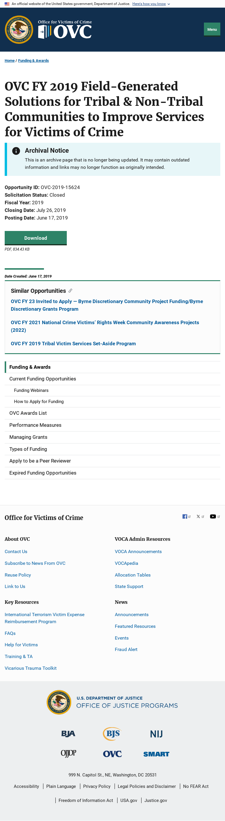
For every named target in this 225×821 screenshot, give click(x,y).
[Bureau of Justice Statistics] (112, 738)
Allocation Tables (133, 575)
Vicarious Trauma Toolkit (31, 668)
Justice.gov (155, 800)
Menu (212, 29)
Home (10, 60)
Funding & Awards (33, 60)
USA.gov (128, 800)
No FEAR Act (196, 786)
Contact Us (16, 551)
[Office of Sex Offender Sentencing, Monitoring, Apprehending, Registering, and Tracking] (156, 752)
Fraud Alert (126, 649)
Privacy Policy (96, 786)
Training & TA (19, 656)
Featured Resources (135, 626)
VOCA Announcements (138, 551)
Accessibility (26, 786)
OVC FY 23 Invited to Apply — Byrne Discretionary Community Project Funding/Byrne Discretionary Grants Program (107, 305)
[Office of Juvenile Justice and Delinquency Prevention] (68, 755)
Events (122, 638)
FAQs (10, 633)
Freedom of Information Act (86, 800)
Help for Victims (21, 644)
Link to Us (15, 586)
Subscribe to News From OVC (35, 563)
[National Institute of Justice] (156, 731)
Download (35, 238)
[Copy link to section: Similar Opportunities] (69, 290)
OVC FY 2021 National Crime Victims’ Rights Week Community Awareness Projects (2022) (105, 326)
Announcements (132, 614)
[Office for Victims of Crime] (112, 754)
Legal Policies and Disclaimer (147, 786)
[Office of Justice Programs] (19, 29)
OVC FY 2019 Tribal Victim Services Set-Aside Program (73, 343)
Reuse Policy (18, 575)
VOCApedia (126, 563)
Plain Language (61, 786)
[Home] (67, 29)
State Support (129, 586)
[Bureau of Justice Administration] (68, 731)
